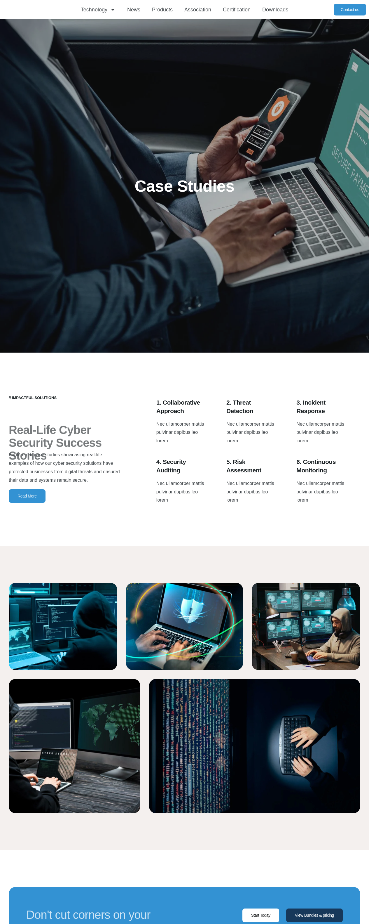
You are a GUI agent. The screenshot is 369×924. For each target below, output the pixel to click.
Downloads (275, 10)
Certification (237, 10)
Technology (98, 9)
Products (162, 10)
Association (197, 10)
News (133, 10)
